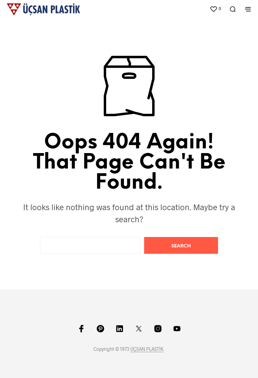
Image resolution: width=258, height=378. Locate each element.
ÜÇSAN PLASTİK (147, 349)
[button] (215, 8)
